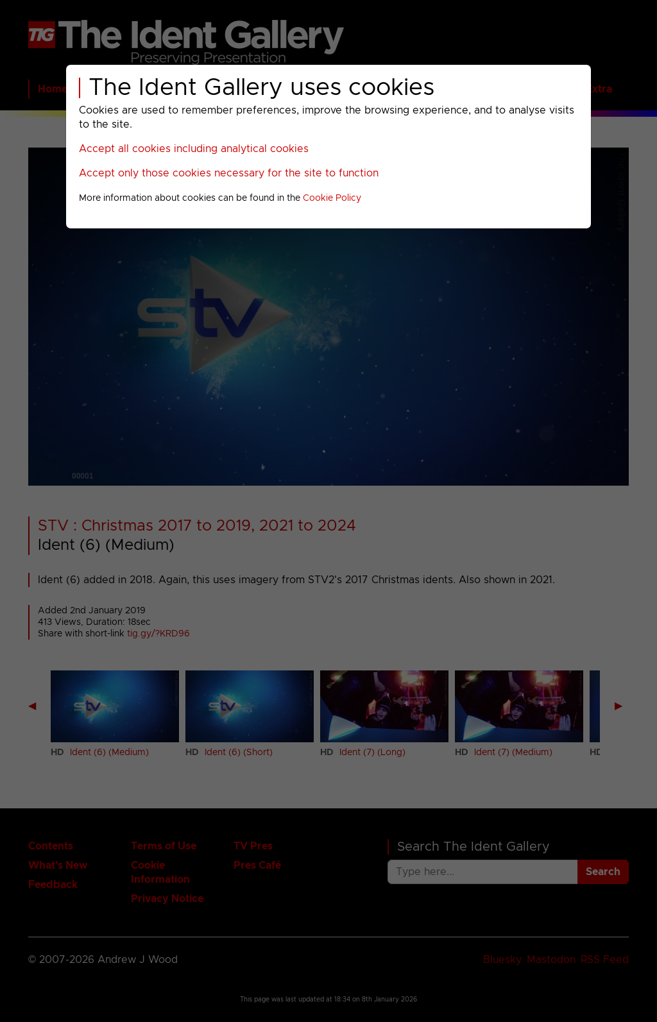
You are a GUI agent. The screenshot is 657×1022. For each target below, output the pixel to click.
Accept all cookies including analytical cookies (194, 149)
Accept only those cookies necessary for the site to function (229, 173)
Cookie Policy (332, 198)
